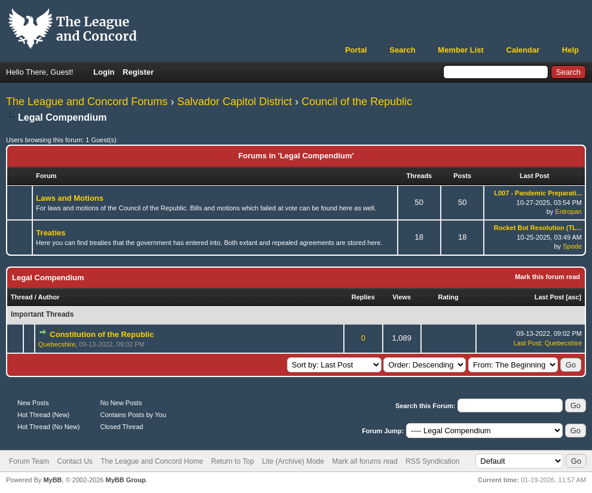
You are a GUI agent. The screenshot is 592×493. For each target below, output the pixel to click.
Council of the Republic (356, 102)
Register (138, 72)
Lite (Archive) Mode (293, 461)
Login (103, 72)
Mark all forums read (365, 461)
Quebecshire (56, 344)
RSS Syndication (432, 461)
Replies (363, 297)
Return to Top (232, 461)
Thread (22, 297)
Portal (356, 49)
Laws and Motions (69, 198)
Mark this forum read (547, 276)
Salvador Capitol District (234, 102)
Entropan (568, 211)
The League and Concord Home (151, 461)
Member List (461, 49)
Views (401, 297)
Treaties (50, 232)
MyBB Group (125, 479)
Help (570, 49)
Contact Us (74, 461)
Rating (448, 297)
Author (48, 297)
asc (573, 297)
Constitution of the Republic (102, 334)
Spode (572, 246)
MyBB (52, 479)
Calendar (523, 49)
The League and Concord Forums (86, 102)
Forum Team (29, 461)
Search (402, 49)
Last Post (549, 297)
